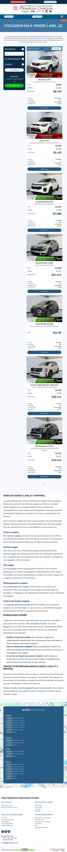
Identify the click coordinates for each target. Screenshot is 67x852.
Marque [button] (8, 64)
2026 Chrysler (38, 807)
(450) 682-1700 (14, 85)
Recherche (14, 70)
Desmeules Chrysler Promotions (9, 807)
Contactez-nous (39, 819)
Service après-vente (6, 805)
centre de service (26, 659)
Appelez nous (37, 16)
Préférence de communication (42, 821)
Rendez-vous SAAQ (50, 2)
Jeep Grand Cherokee (7, 823)
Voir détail (44, 108)
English (64, 20)
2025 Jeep (37, 809)
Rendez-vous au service (18, 2)
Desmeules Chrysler (38, 624)
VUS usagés (11, 569)
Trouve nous (8, 16)
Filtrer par (56, 48)
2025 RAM (37, 811)
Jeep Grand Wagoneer (7, 825)
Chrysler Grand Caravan (7, 819)
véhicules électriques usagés (18, 605)
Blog (36, 825)
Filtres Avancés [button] (12, 59)
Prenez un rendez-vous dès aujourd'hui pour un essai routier (27, 688)
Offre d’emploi (38, 823)
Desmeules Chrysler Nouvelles (42, 817)
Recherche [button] (10, 49)
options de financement (25, 650)
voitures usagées (14, 536)
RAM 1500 (3, 817)
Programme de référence (41, 827)
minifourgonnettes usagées (18, 587)
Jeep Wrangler (5, 821)
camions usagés (9, 554)
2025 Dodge (38, 805)
